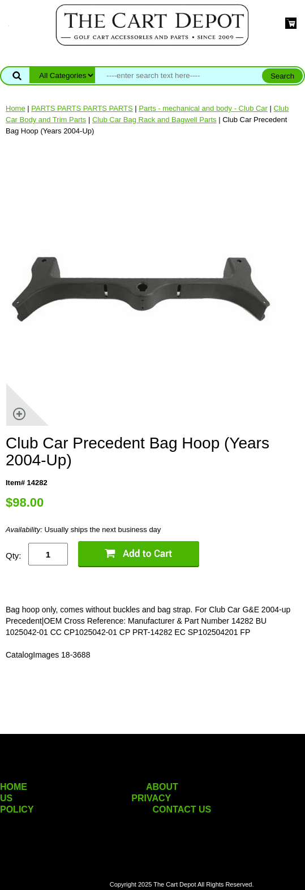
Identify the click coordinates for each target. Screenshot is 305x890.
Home (15, 108)
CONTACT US (182, 809)
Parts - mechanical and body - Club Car (203, 108)
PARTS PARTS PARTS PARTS (81, 108)
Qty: (14, 555)
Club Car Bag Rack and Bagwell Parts (154, 119)
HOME (13, 787)
